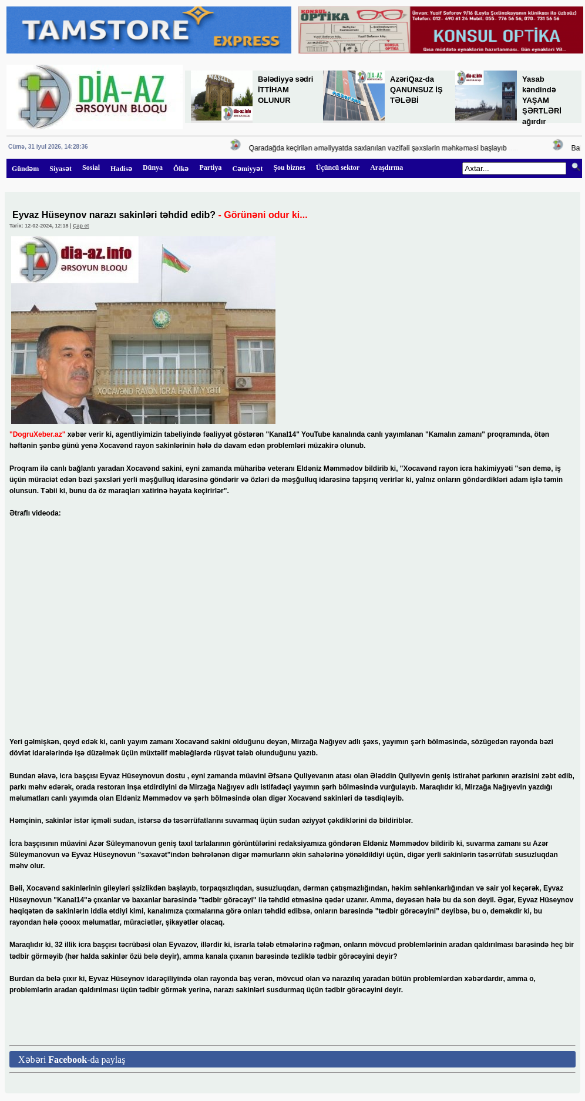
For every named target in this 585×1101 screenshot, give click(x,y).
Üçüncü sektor (337, 167)
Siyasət (60, 169)
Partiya (210, 167)
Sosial (91, 167)
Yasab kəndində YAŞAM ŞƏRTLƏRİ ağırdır (542, 100)
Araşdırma (386, 167)
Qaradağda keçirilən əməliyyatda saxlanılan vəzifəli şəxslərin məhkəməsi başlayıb (379, 148)
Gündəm (25, 169)
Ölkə (181, 169)
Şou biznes (289, 167)
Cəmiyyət (247, 169)
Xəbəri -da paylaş (71, 1060)
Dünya (153, 167)
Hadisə (121, 169)
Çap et (81, 226)
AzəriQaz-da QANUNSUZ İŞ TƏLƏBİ (416, 90)
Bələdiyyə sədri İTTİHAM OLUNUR (285, 90)
